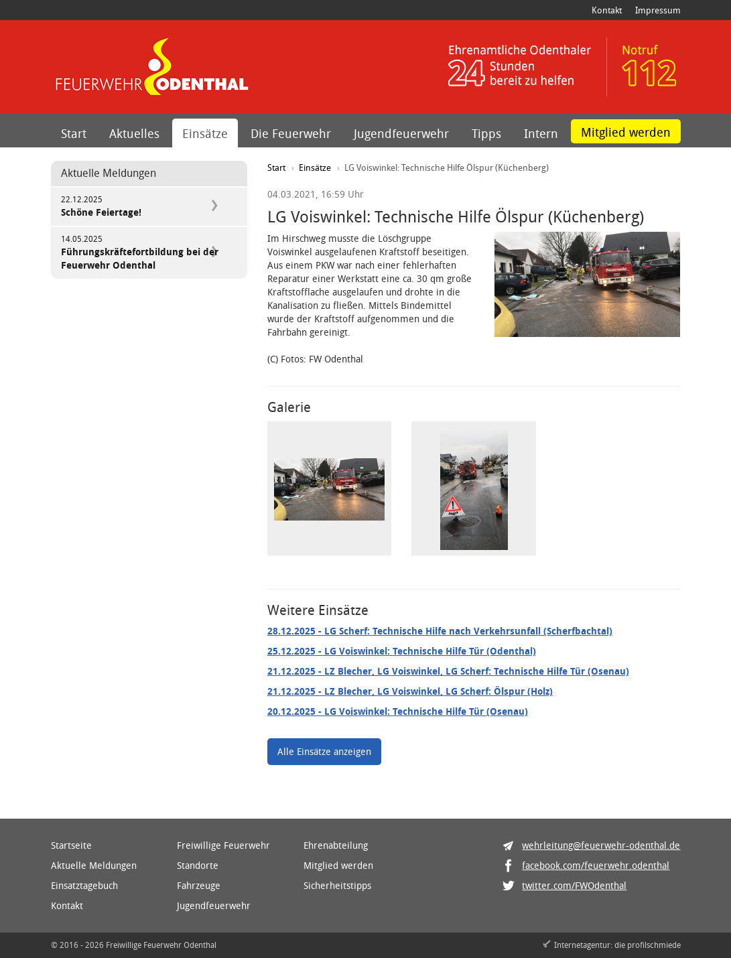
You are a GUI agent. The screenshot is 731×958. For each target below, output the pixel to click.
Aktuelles (134, 133)
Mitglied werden (626, 132)
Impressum (658, 10)
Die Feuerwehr (291, 133)
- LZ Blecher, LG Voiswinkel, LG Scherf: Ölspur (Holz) (410, 691)
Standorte (197, 865)
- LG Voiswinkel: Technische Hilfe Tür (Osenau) (397, 711)
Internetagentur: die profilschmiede (617, 944)
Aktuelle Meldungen (94, 865)
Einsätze (205, 133)
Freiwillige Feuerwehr (223, 845)
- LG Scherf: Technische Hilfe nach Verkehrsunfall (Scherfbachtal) (439, 630)
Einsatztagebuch (84, 885)
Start (73, 133)
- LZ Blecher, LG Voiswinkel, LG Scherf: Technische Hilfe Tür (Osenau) (448, 671)
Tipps (486, 133)
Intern (541, 133)
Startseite (71, 845)
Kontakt (607, 10)
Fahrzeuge (198, 885)
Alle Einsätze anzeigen (324, 751)
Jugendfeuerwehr (401, 133)
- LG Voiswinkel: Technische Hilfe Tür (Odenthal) (401, 650)
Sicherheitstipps (337, 885)
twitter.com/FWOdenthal (574, 885)
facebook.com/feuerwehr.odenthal (595, 865)
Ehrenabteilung (336, 845)
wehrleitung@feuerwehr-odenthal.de (601, 845)
